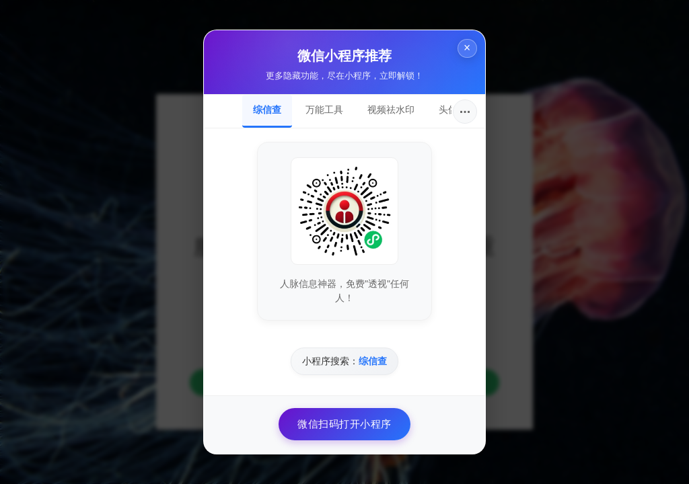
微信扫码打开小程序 (344, 424)
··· (465, 111)
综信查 (267, 109)
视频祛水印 (390, 109)
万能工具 (324, 109)
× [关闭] (463, 53)
